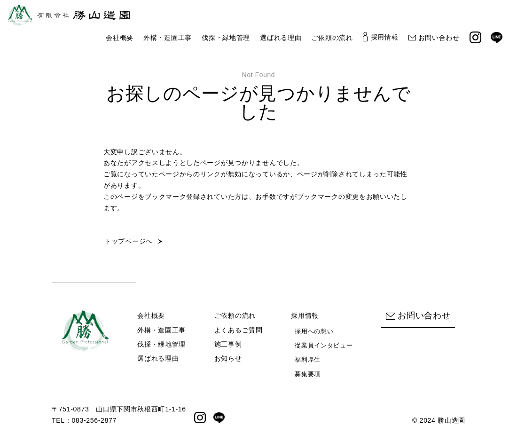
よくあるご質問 (238, 330)
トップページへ (128, 241)
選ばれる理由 (280, 37)
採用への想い (314, 331)
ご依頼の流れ (331, 37)
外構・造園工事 (167, 37)
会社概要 (119, 37)
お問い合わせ (434, 37)
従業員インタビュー (323, 345)
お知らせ (228, 358)
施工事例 (228, 344)
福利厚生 (308, 359)
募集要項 (308, 374)
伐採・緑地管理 (226, 37)
